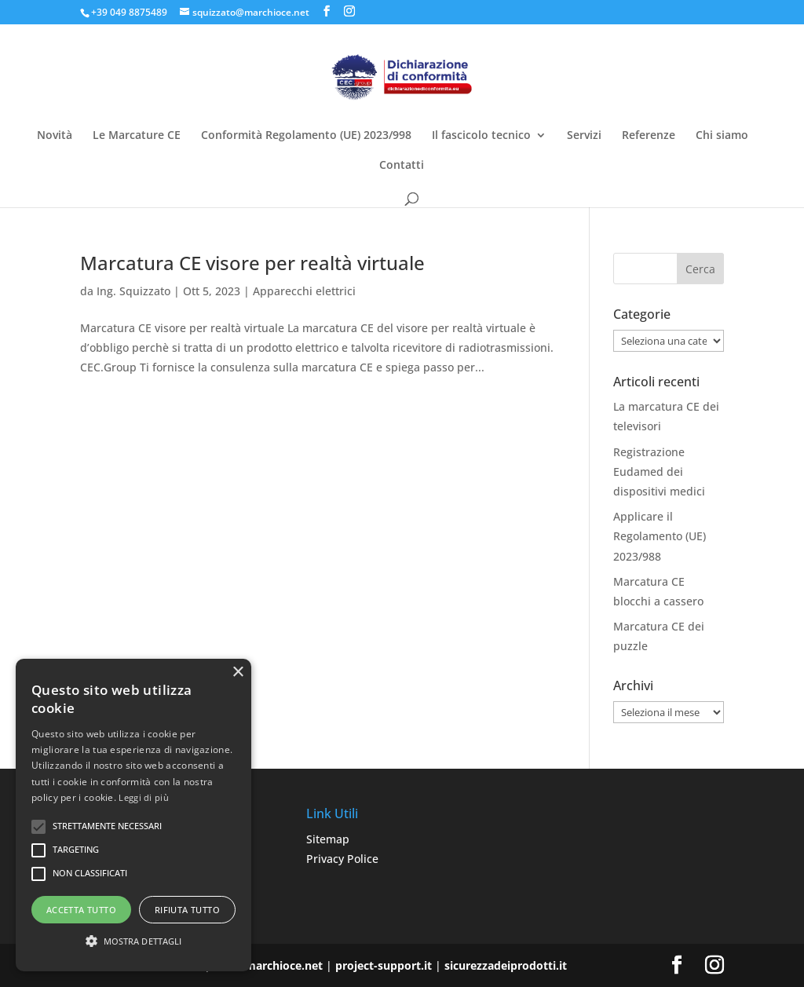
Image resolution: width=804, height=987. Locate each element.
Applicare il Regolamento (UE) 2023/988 (659, 536)
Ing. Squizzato (133, 290)
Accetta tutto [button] (81, 910)
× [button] (237, 672)
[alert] (133, 815)
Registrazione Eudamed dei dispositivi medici (659, 471)
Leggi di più (144, 797)
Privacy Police (342, 858)
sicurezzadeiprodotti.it (505, 965)
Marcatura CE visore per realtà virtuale (252, 263)
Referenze (648, 136)
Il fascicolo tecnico (481, 136)
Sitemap (327, 839)
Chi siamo (722, 136)
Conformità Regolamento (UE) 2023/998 (306, 136)
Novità (54, 136)
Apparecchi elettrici (304, 290)
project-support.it (383, 965)
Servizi (584, 136)
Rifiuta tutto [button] (187, 910)
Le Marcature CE (137, 136)
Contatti (401, 165)
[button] (133, 941)
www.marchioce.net (268, 965)
